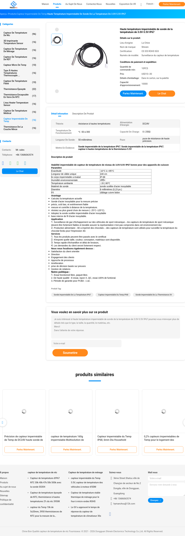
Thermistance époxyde (20, 89)
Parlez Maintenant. (172, 4)
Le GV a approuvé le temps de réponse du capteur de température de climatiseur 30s (86, 511)
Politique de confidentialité (7, 502)
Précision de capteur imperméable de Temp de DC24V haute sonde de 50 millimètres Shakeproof (23, 440)
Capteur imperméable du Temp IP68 (113, 295)
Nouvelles (4, 491)
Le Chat (19, 171)
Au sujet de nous (8, 487)
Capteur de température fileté (20, 82)
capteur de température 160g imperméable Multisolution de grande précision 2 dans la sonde (69, 440)
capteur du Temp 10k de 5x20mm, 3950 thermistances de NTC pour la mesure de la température (46, 512)
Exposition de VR (127, 4)
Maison (3, 478)
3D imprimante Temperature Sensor (20, 42)
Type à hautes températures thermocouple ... (20, 73)
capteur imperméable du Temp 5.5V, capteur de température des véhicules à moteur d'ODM (87, 482)
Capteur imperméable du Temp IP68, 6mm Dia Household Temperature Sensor (114, 440)
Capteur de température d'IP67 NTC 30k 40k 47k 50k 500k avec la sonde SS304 (45, 482)
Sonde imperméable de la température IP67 (72, 295)
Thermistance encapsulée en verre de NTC (20, 95)
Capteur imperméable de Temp (20, 120)
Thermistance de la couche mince (20, 128)
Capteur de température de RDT (20, 58)
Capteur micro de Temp (20, 64)
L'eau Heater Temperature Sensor (20, 103)
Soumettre (70, 353)
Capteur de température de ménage (20, 50)
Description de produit (83, 113)
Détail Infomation (59, 113)
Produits (4, 482)
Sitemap (4, 495)
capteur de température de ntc (20, 34)
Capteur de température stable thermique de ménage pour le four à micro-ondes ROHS (85, 497)
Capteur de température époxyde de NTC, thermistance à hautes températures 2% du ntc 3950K (46, 497)
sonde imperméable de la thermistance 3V (154, 295)
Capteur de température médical (20, 111)
